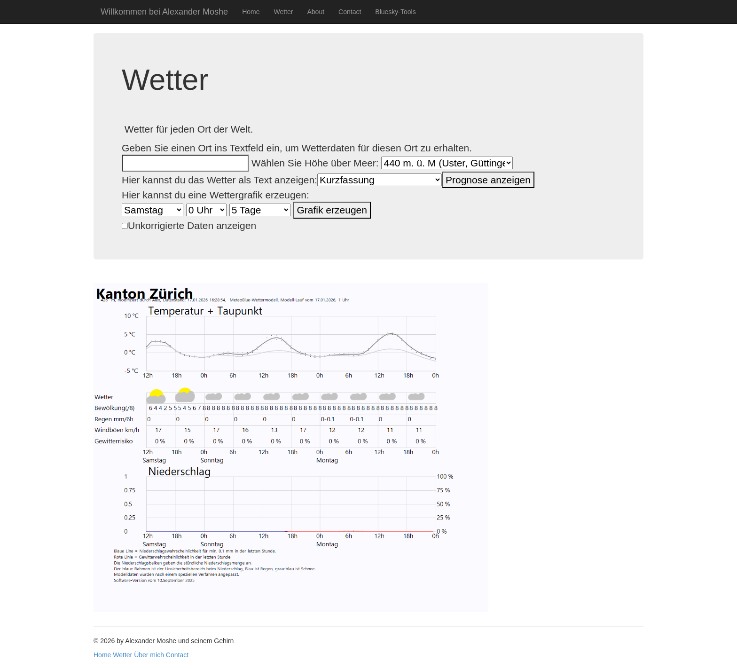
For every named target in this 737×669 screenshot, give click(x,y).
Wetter (283, 12)
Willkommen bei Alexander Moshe (164, 11)
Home (250, 12)
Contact (349, 12)
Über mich (149, 655)
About (315, 12)
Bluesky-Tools (395, 12)
